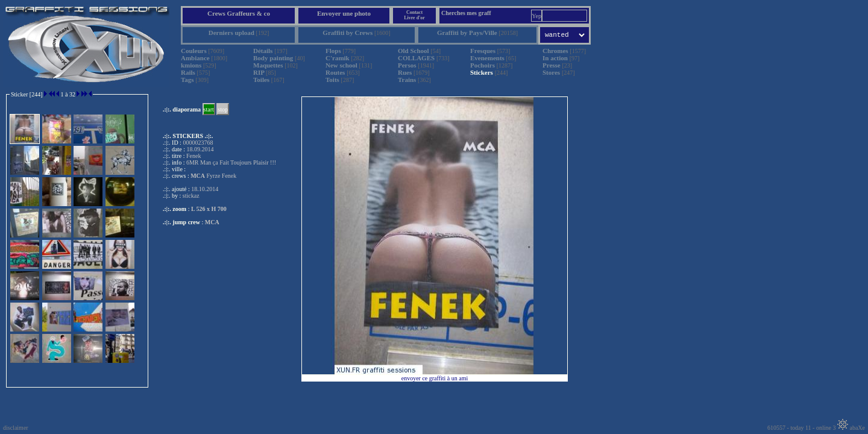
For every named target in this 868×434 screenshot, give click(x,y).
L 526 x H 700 (209, 209)
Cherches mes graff (466, 13)
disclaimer (15, 427)
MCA (212, 222)
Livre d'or (414, 17)
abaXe (851, 427)
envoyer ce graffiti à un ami (434, 378)
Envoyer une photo (344, 13)
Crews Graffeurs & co (238, 13)
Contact (414, 12)
